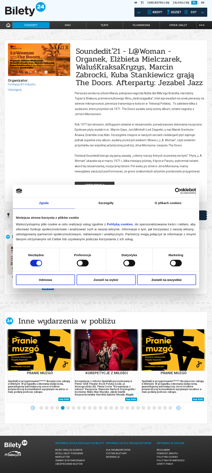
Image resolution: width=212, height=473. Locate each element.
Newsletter (62, 457)
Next (178, 408)
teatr (104, 25)
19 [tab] (138, 408)
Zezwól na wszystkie (167, 279)
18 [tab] (133, 408)
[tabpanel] (39, 366)
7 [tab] (74, 408)
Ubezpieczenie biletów (69, 464)
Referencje (113, 457)
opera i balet (178, 25)
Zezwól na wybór (106, 279)
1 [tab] (41, 408)
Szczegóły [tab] (105, 203)
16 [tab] (122, 408)
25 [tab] (171, 408)
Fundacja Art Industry (22, 84)
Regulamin (163, 450)
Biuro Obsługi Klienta (68, 450)
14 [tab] (111, 408)
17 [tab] (127, 408)
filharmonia (141, 25)
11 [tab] (95, 408)
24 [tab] (165, 408)
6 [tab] (68, 408)
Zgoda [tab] (44, 203)
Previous (32, 408)
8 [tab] (79, 408)
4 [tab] (57, 408)
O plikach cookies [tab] (168, 203)
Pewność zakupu (167, 453)
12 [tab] (101, 408)
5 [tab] (63, 408)
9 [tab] (84, 408)
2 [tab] (47, 408)
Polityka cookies (167, 457)
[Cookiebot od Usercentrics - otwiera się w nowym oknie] (178, 191)
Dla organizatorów (118, 450)
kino (68, 25)
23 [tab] (160, 408)
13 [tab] (106, 408)
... (202, 24)
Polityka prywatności (170, 460)
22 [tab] (154, 408)
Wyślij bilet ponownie (69, 453)
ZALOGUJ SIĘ (181, 2)
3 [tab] (52, 408)
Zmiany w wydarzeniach (70, 460)
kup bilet (64, 399)
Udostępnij (15, 89)
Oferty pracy (165, 464)
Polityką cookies (120, 224)
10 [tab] (90, 408)
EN (202, 2)
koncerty (30, 25)
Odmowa (45, 279)
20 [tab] (144, 408)
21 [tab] (149, 408)
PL (194, 2)
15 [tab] (117, 408)
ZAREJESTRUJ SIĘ (158, 2)
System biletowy (116, 453)
